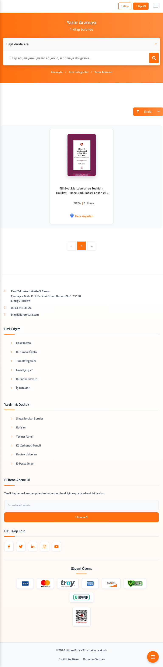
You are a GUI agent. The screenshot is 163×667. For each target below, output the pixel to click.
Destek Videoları (24, 454)
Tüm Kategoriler (79, 72)
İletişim (18, 427)
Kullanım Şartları (94, 659)
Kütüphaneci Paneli (26, 445)
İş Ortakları (20, 388)
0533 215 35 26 (21, 307)
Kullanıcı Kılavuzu (24, 379)
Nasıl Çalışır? (21, 370)
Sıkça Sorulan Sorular (27, 418)
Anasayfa (57, 72)
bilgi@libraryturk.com (25, 314)
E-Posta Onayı (22, 463)
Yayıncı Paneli (22, 436)
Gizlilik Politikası (69, 659)
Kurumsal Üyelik (24, 352)
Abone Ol (81, 517)
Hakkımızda (21, 343)
